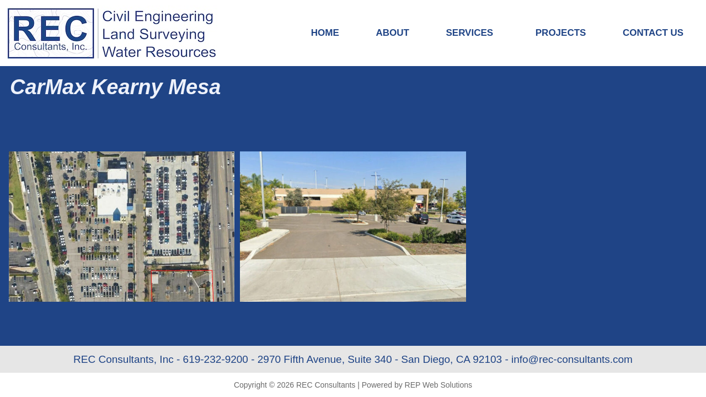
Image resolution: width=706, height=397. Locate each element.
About (392, 33)
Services (472, 33)
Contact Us (653, 33)
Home (325, 33)
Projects (561, 33)
